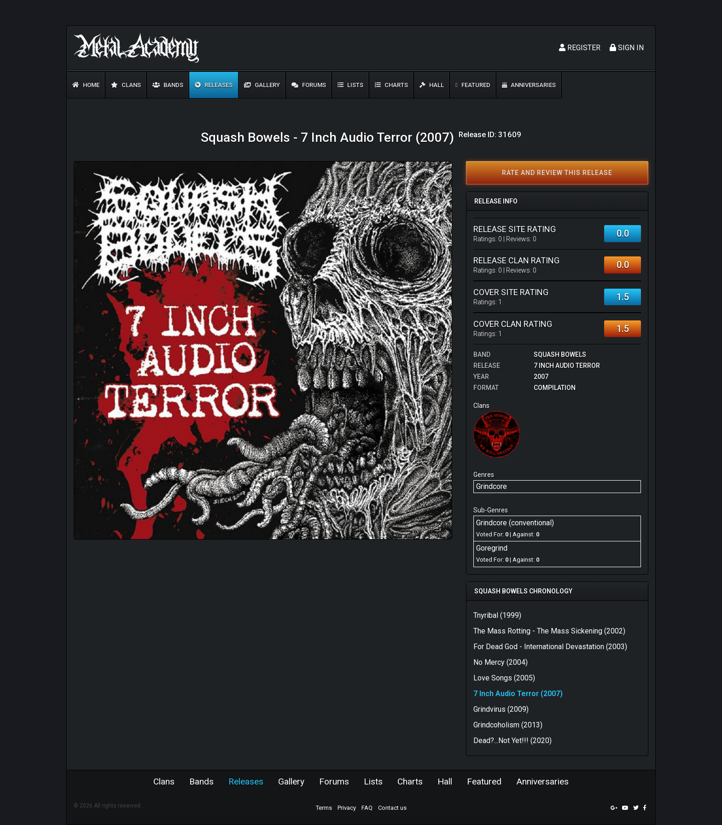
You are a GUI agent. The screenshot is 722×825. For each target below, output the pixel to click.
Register (579, 47)
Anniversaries (529, 84)
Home (85, 84)
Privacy (347, 808)
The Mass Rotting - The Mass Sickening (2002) (549, 631)
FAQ (367, 808)
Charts (391, 84)
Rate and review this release (557, 172)
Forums (308, 84)
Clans (126, 84)
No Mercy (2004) (500, 662)
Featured (472, 84)
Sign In (627, 47)
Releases (214, 84)
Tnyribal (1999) (497, 615)
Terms (324, 808)
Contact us (392, 808)
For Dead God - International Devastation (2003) (550, 646)
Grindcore (491, 486)
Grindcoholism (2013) (507, 724)
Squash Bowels (560, 354)
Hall (431, 84)
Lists (350, 84)
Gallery (262, 84)
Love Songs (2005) (504, 678)
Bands (167, 84)
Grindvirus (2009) (501, 709)
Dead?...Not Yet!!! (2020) (512, 740)
